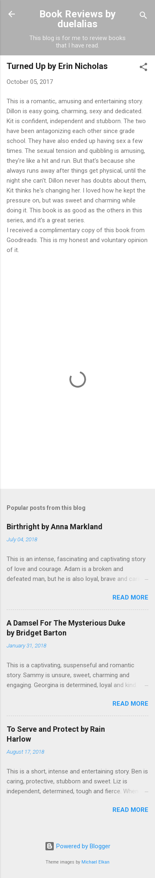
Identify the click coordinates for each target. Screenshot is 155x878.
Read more (130, 597)
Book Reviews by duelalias (77, 19)
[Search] (143, 16)
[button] (143, 68)
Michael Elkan (95, 862)
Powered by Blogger (77, 846)
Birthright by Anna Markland (55, 526)
